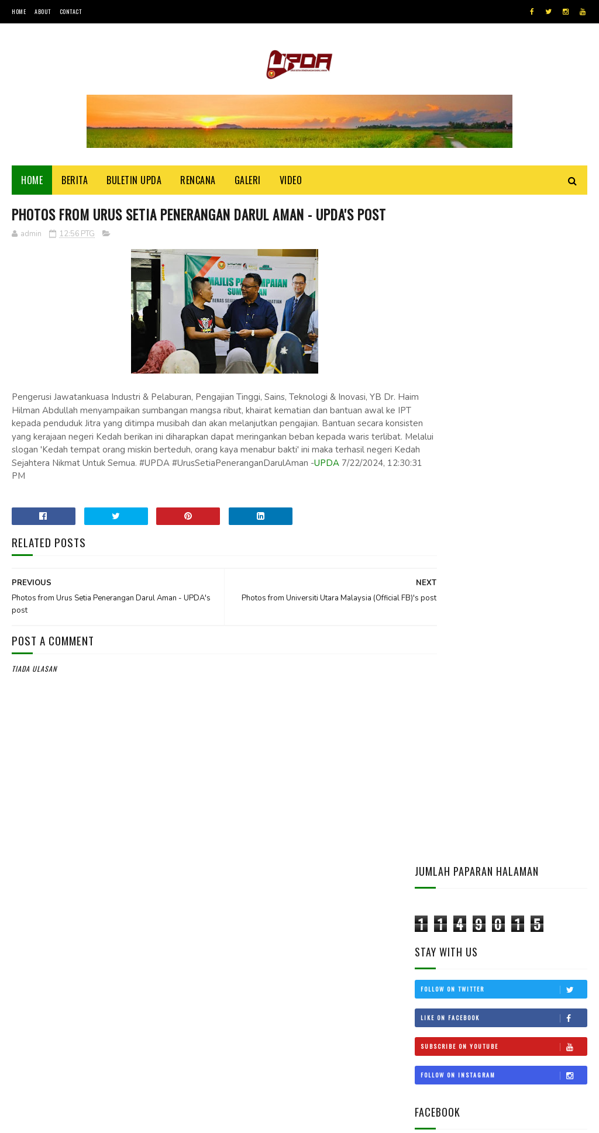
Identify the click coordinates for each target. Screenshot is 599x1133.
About (43, 11)
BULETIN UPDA (133, 182)
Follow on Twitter (504, 332)
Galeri (248, 182)
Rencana (198, 182)
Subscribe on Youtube (504, 389)
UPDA (199, 501)
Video (291, 182)
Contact (71, 11)
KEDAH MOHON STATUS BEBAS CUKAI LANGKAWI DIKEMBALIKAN (527, 780)
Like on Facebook (504, 360)
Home (19, 11)
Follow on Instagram (504, 418)
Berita (74, 182)
